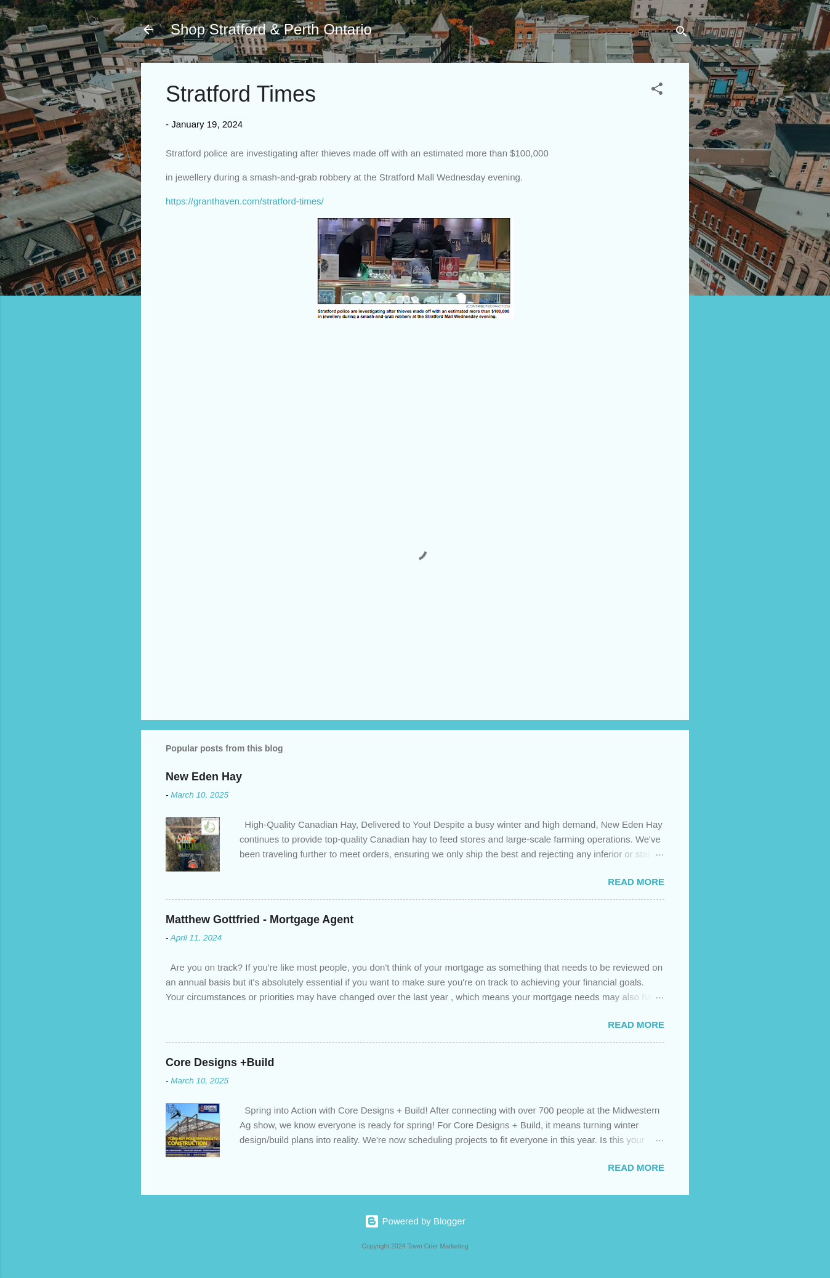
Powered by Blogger (415, 1221)
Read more (636, 881)
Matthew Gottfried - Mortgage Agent (259, 919)
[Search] (681, 33)
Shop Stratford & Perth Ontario (271, 29)
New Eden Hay (204, 776)
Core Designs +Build (220, 1062)
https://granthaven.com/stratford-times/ (245, 201)
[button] (657, 90)
